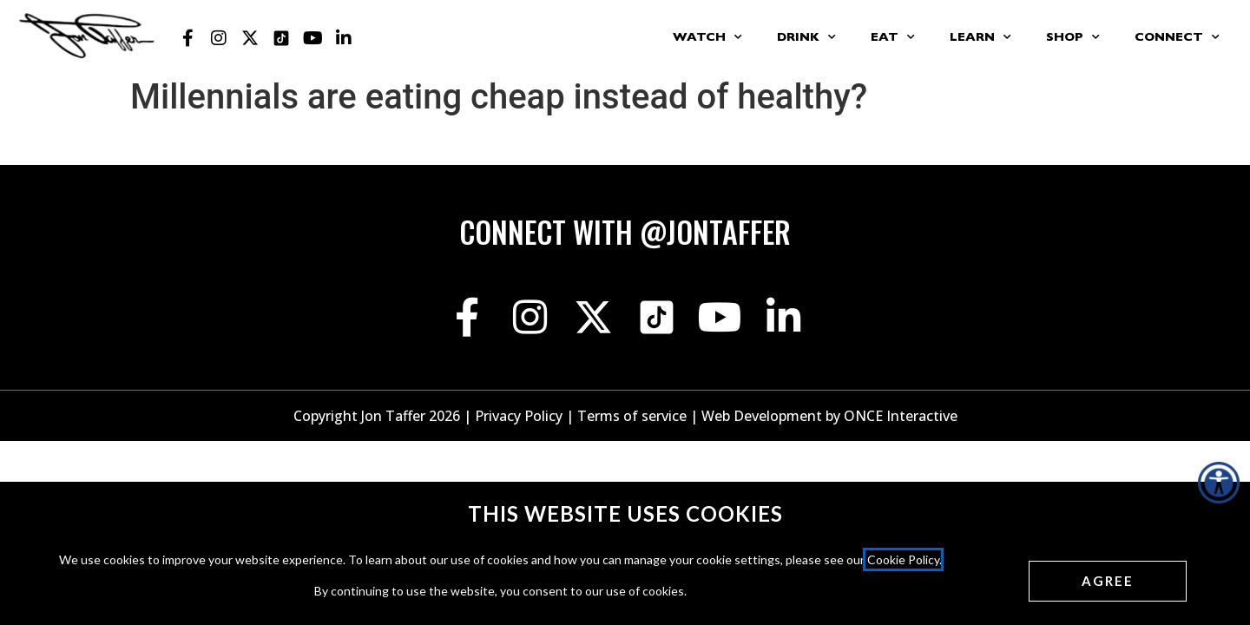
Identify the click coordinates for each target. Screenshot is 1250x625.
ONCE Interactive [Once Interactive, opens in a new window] (900, 415)
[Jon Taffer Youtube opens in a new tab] (312, 38)
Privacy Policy (518, 415)
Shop (1073, 37)
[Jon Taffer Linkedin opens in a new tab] (343, 38)
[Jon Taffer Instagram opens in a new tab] (218, 38)
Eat (893, 37)
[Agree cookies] (1108, 581)
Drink (806, 37)
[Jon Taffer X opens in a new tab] (250, 38)
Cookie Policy (903, 559)
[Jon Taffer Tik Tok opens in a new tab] (281, 38)
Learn (980, 37)
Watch (707, 37)
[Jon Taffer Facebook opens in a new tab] (187, 38)
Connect (1177, 37)
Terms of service (632, 415)
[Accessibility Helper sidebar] (1219, 482)
